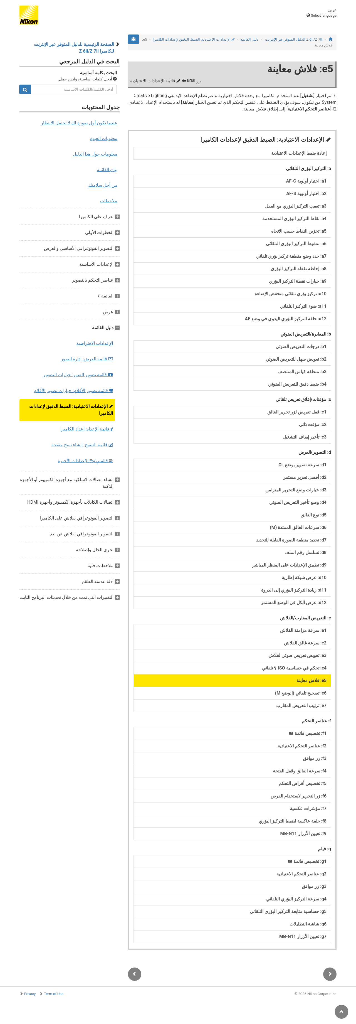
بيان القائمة (107, 169)
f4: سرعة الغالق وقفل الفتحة (300, 771)
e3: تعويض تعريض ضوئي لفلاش (297, 655)
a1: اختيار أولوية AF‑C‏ (306, 181)
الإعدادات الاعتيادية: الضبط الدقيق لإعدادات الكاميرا (71, 410)
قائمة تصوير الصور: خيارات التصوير (78, 374)
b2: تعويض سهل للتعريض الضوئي (296, 359)
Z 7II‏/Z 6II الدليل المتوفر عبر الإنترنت (293, 39)
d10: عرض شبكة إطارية (304, 577)
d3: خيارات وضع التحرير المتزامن (296, 490)
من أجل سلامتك (102, 185)
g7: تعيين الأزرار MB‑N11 (303, 936)
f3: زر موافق (315, 758)
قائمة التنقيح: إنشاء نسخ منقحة (82, 444)
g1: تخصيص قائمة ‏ (307, 861)
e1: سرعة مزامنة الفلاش (303, 630)
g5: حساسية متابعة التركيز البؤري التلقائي (288, 911)
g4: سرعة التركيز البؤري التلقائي (296, 899)
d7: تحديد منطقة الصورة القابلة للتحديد (291, 540)
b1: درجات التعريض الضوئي (301, 346)
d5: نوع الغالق (314, 515)
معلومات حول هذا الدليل (95, 154)
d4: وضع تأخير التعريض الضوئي (298, 502)
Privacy (30, 994)
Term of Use (53, 994)
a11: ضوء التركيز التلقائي (303, 306)
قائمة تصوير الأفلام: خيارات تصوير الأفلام (73, 390)
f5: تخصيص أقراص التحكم (303, 783)
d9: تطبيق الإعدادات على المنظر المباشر (289, 565)
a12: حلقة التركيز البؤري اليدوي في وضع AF (286, 318)
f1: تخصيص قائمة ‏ (307, 733)
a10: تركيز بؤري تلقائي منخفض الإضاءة (291, 293)
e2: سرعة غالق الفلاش (305, 643)
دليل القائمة (249, 39)
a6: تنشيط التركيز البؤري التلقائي (296, 243)
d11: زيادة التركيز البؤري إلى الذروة (294, 590)
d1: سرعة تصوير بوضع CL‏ (302, 464)
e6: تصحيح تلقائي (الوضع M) (301, 693)
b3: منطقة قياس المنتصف (302, 371)
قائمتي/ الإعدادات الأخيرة (85, 460)
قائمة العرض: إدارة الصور (87, 358)
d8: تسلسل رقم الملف (306, 552)
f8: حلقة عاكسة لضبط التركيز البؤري (293, 821)
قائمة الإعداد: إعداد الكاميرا (86, 429)
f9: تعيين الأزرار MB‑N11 (303, 833)
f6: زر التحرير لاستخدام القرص (299, 796)
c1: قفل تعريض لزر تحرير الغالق (297, 412)
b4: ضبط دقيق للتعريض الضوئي (297, 384)
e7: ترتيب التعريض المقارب (301, 705)
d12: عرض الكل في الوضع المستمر (294, 602)
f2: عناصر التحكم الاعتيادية (302, 746)
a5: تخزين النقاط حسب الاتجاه (299, 231)
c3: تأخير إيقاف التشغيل (305, 437)
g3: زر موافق (314, 886)
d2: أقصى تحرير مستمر (305, 477)
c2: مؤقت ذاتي (313, 424)
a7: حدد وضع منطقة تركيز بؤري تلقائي (291, 256)
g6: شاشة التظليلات (308, 924)
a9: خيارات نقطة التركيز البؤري (298, 281)
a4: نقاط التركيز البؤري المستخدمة (294, 218)
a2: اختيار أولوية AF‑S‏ (306, 193)
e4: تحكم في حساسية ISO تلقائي (294, 668)
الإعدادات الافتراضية (94, 343)
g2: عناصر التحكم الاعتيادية (301, 874)
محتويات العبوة (103, 138)
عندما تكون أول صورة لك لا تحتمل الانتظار (79, 122)
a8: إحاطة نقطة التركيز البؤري (299, 268)
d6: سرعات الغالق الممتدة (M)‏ (298, 527)
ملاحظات (108, 200)
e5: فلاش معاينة (311, 680)
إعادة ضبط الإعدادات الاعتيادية (299, 153)
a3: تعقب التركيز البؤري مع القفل (296, 206)
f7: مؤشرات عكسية (308, 808)
